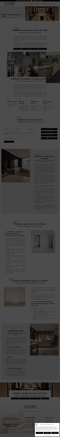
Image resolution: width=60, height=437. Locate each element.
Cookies (44, 435)
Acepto (39, 432)
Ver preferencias (54, 432)
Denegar (47, 432)
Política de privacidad (48, 435)
